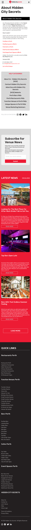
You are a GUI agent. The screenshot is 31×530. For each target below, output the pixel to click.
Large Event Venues (6, 480)
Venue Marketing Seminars (15, 107)
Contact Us (4, 502)
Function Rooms (5, 389)
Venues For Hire (5, 393)
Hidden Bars (4, 425)
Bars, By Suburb (5, 439)
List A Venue (4, 504)
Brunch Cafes (5, 453)
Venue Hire (4, 391)
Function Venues (5, 387)
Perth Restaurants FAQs (15, 98)
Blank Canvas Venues (7, 476)
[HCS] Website (15, 92)
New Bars (3, 429)
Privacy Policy (5, 513)
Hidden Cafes (4, 457)
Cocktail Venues (5, 403)
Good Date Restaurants (7, 371)
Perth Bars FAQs (15, 95)
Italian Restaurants (6, 367)
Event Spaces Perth (9, 466)
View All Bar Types (6, 437)
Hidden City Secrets (10, 492)
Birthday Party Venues (7, 395)
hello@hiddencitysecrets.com (12, 63)
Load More (15, 331)
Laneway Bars (5, 423)
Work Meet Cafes (5, 459)
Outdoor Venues (5, 482)
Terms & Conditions (6, 511)
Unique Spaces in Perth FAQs (15, 104)
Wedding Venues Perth (7, 405)
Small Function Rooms (7, 397)
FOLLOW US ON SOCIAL (8, 114)
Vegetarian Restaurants (7, 365)
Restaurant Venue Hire (7, 486)
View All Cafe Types (6, 461)
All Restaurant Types (6, 375)
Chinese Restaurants (6, 369)
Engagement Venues (6, 478)
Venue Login (4, 508)
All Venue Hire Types (6, 407)
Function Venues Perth (10, 380)
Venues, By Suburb (6, 409)
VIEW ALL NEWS (26, 178)
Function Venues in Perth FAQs (15, 101)
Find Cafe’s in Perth (8, 47)
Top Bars (3, 435)
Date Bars (4, 427)
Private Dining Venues (7, 484)
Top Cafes (4, 451)
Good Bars (4, 431)
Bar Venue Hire (5, 474)
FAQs (2, 506)
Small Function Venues (7, 399)
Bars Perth (5, 414)
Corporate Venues (6, 401)
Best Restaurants (6, 373)
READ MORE (9, 226)
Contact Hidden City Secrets (15, 84)
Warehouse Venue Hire (7, 488)
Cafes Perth (6, 444)
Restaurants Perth (9, 355)
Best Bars (4, 433)
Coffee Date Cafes (6, 455)
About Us (3, 500)
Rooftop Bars (4, 421)
